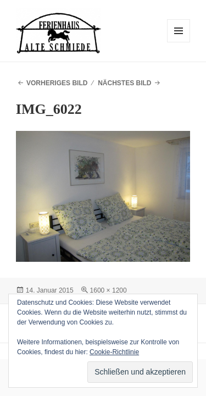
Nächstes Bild (124, 83)
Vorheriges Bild (56, 83)
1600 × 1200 (108, 290)
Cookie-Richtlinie (114, 352)
